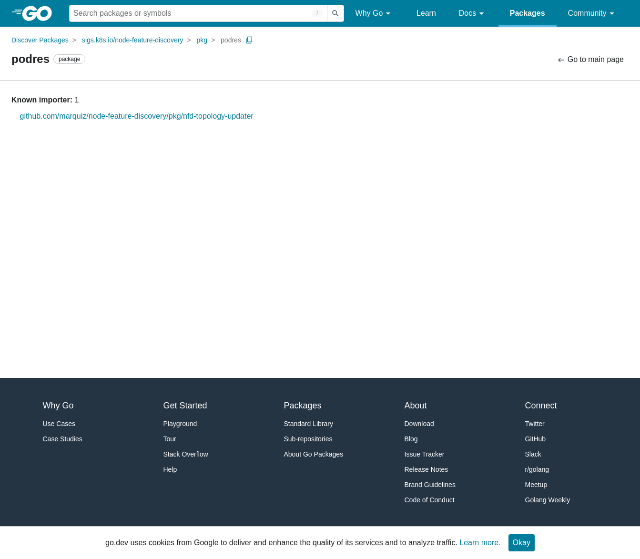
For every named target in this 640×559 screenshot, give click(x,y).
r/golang (537, 469)
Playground (180, 423)
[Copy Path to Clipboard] (249, 40)
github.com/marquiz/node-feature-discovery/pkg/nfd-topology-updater (137, 116)
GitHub (535, 439)
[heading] (40, 13)
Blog (411, 439)
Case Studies (62, 439)
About (416, 405)
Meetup (536, 484)
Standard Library (309, 423)
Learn (426, 13)
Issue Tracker (425, 454)
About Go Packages (314, 454)
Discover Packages (40, 40)
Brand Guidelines (430, 484)
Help (170, 469)
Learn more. (479, 543)
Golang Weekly (547, 500)
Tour (169, 439)
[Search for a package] (198, 13)
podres (231, 40)
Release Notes (426, 469)
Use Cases (59, 423)
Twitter (535, 423)
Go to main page (590, 59)
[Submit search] (335, 13)
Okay (521, 543)
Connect (541, 405)
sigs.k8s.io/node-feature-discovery (132, 40)
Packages (527, 13)
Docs (473, 13)
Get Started (185, 405)
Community (592, 13)
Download (419, 423)
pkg (201, 40)
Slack (533, 454)
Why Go (375, 13)
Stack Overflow (185, 454)
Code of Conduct (430, 500)
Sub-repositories (308, 439)
